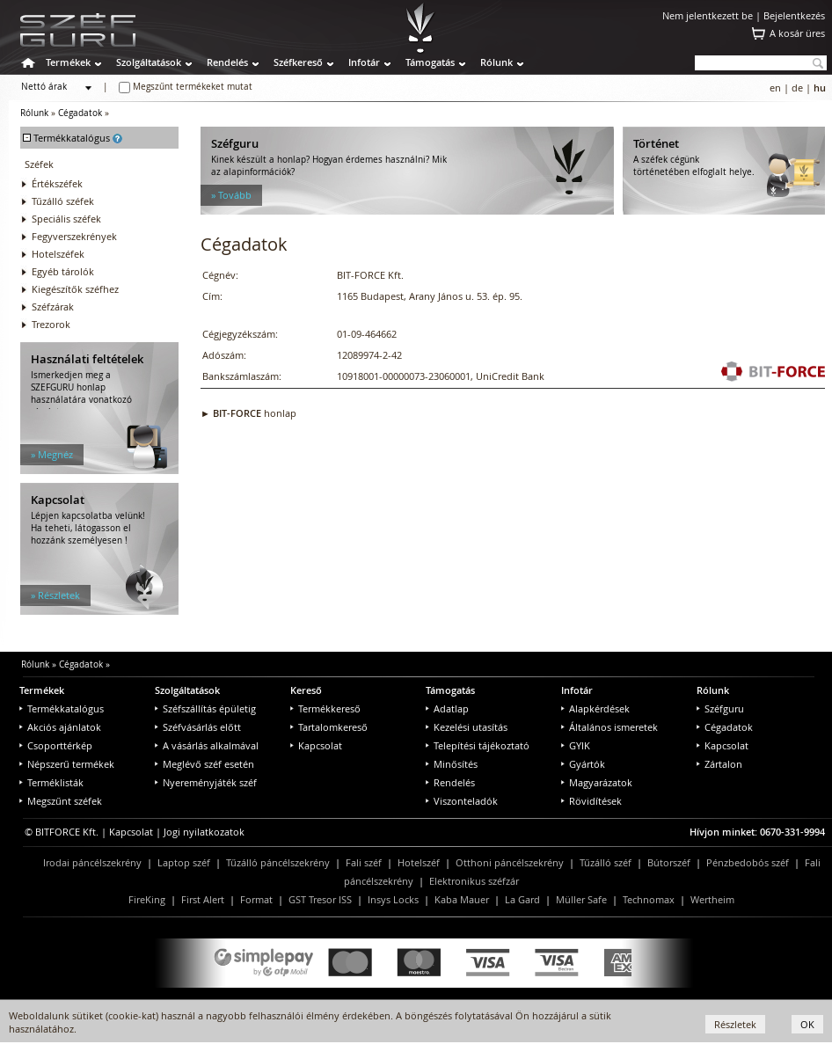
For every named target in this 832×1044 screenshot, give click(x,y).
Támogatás (430, 62)
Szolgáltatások (148, 62)
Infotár (364, 62)
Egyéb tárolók (63, 271)
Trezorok (51, 324)
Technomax (649, 899)
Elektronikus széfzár (474, 880)
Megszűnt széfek (60, 800)
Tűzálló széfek (63, 201)
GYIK (575, 745)
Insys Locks (393, 899)
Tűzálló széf (605, 862)
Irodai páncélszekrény (92, 862)
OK (807, 1024)
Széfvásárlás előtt (198, 727)
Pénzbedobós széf (747, 862)
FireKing (146, 899)
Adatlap (447, 708)
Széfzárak (53, 306)
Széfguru (720, 708)
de (797, 87)
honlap (254, 413)
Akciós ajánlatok (60, 727)
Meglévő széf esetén (204, 763)
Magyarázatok (596, 782)
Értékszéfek (57, 183)
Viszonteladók (462, 800)
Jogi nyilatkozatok (204, 831)
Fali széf (364, 862)
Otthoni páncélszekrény (510, 862)
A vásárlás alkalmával (207, 745)
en (775, 87)
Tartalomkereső (329, 727)
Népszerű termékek (66, 763)
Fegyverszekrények (74, 236)
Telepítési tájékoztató (477, 745)
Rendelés (227, 62)
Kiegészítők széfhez (75, 289)
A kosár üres (797, 33)
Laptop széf (183, 862)
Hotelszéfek (58, 253)
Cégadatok (80, 113)
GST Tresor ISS (320, 899)
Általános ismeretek (609, 727)
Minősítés (452, 763)
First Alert (202, 899)
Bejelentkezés (794, 15)
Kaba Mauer (461, 899)
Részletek (735, 1024)
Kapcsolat (316, 745)
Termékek (68, 62)
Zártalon (719, 763)
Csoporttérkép (55, 745)
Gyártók (583, 763)
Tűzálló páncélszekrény (278, 862)
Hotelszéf (419, 862)
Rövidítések (591, 800)
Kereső (306, 690)
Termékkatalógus (61, 708)
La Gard (522, 899)
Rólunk (496, 62)
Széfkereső (298, 62)
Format (256, 899)
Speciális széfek (66, 218)
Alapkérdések (595, 708)
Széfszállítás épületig (205, 708)
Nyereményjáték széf (206, 782)
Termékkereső (325, 708)
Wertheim (712, 899)
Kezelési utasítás (466, 727)
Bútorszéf (668, 862)
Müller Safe (581, 899)
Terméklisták (51, 782)
